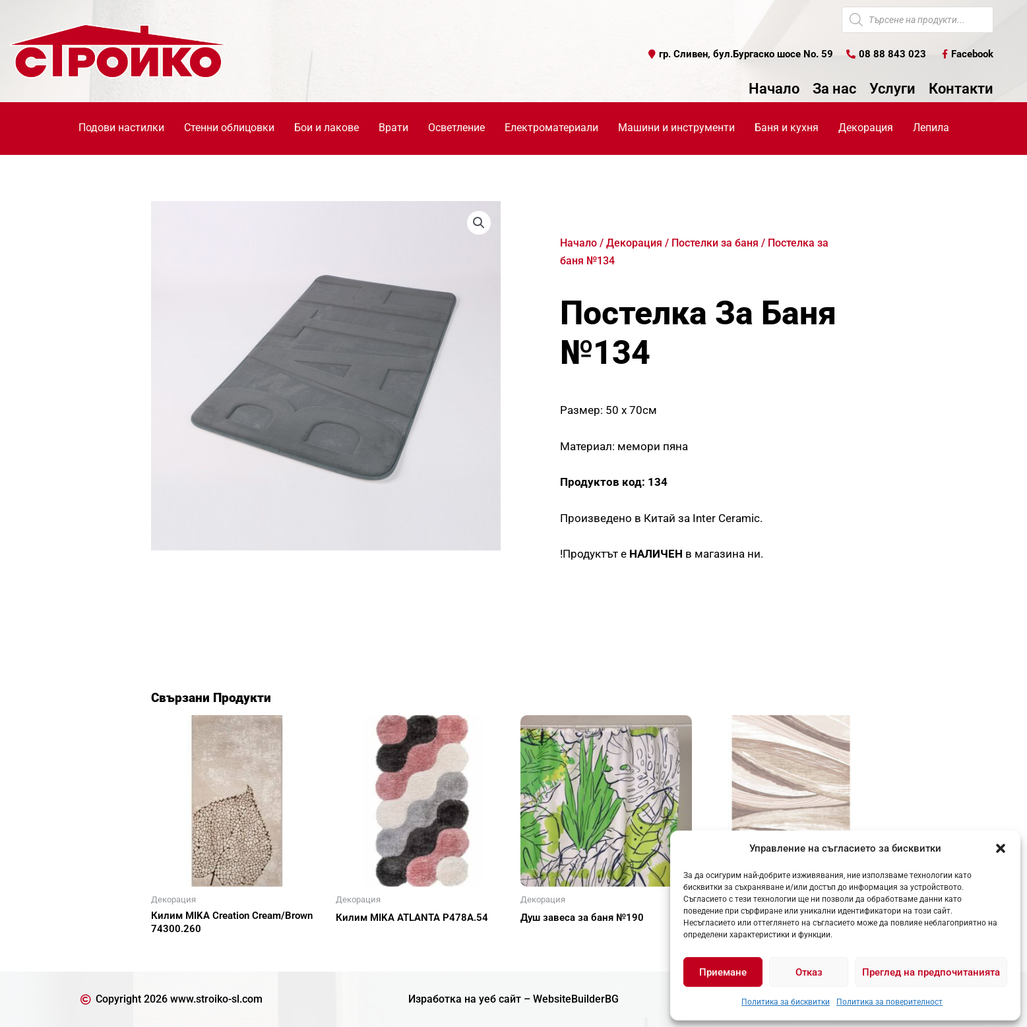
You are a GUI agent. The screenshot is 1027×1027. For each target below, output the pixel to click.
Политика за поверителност (889, 1002)
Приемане (723, 972)
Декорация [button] (865, 127)
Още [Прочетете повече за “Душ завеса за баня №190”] (546, 940)
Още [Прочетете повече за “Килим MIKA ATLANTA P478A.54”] (362, 940)
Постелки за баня (715, 243)
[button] (1000, 848)
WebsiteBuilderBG (576, 999)
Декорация (634, 243)
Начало (774, 89)
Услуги (892, 89)
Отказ (809, 972)
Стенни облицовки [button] (229, 127)
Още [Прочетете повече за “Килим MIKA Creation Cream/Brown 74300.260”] (177, 951)
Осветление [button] (456, 127)
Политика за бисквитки (785, 1002)
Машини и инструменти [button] (676, 127)
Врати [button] (393, 127)
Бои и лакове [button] (326, 127)
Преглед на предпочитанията (931, 972)
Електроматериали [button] (551, 127)
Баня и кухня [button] (787, 127)
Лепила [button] (931, 127)
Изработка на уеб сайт (464, 999)
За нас (834, 89)
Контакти (961, 89)
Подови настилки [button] (121, 127)
